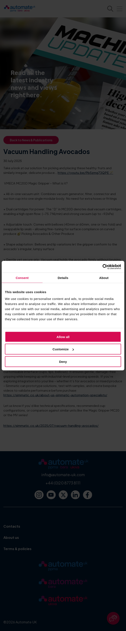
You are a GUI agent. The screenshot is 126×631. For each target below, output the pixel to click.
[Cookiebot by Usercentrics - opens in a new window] (102, 266)
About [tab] (104, 278)
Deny (63, 361)
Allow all (63, 336)
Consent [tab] (22, 278)
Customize (63, 349)
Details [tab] (63, 278)
